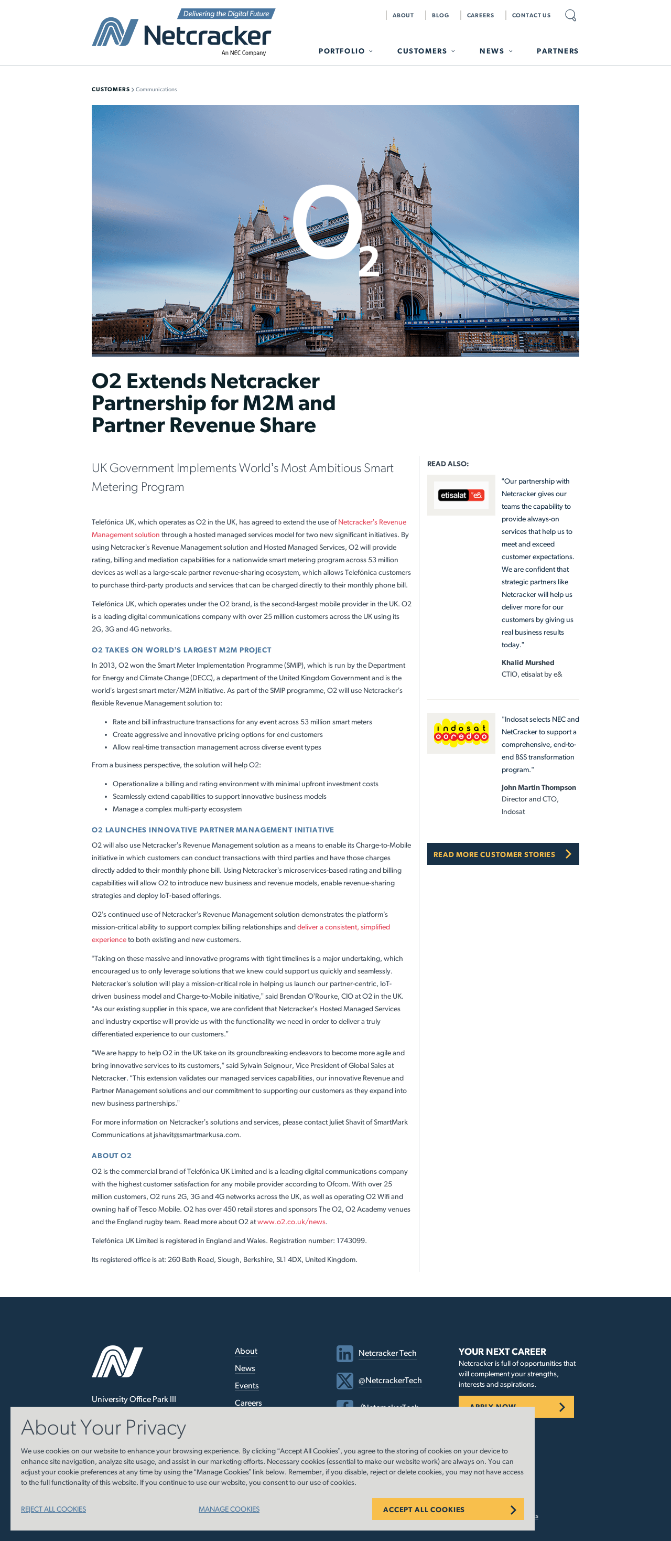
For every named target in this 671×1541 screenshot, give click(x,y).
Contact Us (531, 15)
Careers (480, 15)
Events (247, 1385)
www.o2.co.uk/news (291, 1221)
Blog (440, 15)
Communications (156, 89)
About (403, 15)
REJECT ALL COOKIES (53, 1509)
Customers (422, 50)
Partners (558, 50)
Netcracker (184, 32)
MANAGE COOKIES (229, 1509)
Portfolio (342, 50)
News (492, 50)
